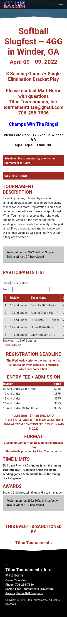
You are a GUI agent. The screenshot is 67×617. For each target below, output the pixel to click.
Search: (26, 289)
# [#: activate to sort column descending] (5, 297)
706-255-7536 (24, 584)
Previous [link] (8, 345)
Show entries (16, 283)
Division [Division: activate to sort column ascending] (15, 297)
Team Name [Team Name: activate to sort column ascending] (38, 297)
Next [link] (18, 345)
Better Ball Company (29, 593)
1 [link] (14, 345)
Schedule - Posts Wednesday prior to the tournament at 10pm (29, 160)
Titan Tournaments (27, 589)
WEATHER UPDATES (16, 176)
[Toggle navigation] (61, 4)
